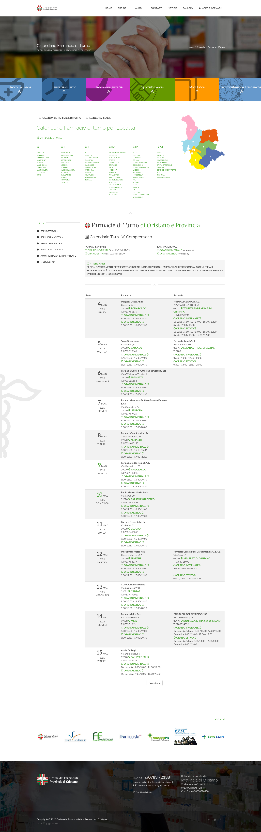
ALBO (140, 8)
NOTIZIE (172, 8)
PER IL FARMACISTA (50, 237)
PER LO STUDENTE (49, 243)
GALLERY (188, 8)
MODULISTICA (46, 262)
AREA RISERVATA (210, 8)
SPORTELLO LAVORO (49, 249)
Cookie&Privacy (143, 792)
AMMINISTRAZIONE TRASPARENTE (56, 256)
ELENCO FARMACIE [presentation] (98, 118)
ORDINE (124, 8)
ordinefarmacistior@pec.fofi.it (153, 785)
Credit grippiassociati (48, 823)
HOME (108, 8)
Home (191, 47)
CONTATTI (157, 8)
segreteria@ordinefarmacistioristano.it (153, 782)
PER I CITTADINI (47, 231)
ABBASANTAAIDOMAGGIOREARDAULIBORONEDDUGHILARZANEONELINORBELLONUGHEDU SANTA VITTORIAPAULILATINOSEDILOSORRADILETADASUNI (68, 164)
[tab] (60, 117)
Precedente (154, 682)
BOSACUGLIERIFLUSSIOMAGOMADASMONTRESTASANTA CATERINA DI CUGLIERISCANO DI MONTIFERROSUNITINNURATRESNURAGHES (166, 162)
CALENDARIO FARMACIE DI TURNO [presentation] (60, 117)
